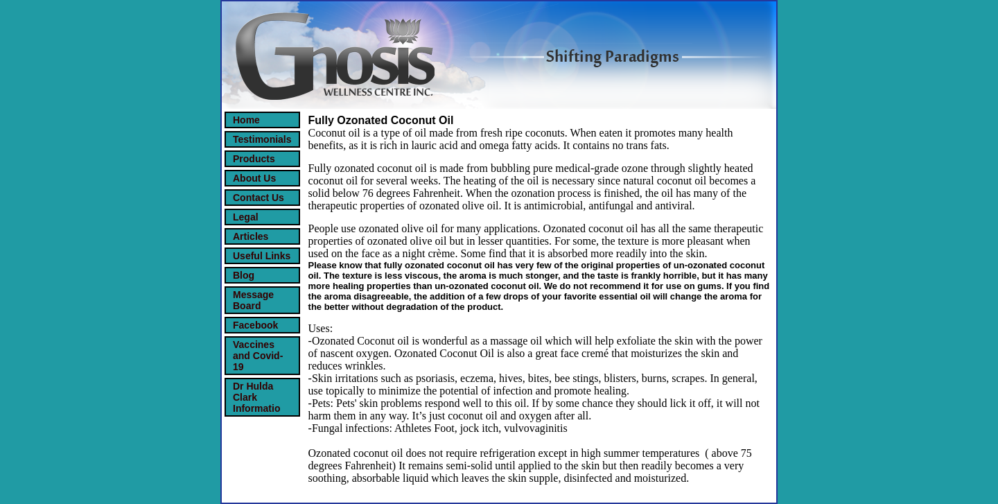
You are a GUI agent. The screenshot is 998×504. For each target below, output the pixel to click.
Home (246, 119)
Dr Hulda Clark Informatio (256, 397)
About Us (254, 178)
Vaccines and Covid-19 (258, 355)
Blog (243, 275)
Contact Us (258, 197)
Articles (250, 236)
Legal (246, 217)
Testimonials (262, 139)
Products (254, 158)
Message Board (253, 300)
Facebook (255, 325)
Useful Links (261, 255)
